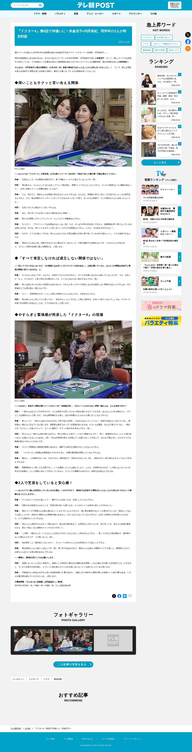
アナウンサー (135, 14)
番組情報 (58, 679)
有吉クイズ (174, 50)
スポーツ (116, 14)
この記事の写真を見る (72, 664)
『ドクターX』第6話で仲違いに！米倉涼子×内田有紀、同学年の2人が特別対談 (55, 728)
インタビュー (18, 679)
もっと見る (160, 162)
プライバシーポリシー (132, 739)
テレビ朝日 (50, 739)
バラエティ (60, 14)
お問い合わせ (87, 739)
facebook (188, 41)
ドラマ (46, 679)
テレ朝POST (96, 5)
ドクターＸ (34, 679)
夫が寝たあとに (164, 37)
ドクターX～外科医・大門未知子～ (41, 582)
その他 (153, 14)
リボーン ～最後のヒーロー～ (166, 44)
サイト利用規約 (108, 739)
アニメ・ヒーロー (95, 14)
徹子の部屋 (160, 50)
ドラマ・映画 (40, 14)
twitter (188, 34)
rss (188, 48)
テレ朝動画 (68, 739)
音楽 (76, 14)
